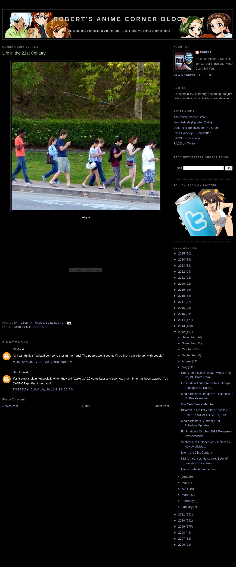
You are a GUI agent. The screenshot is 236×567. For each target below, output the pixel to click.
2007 (182, 538)
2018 (182, 295)
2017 (182, 301)
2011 (182, 514)
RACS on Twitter (185, 143)
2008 (182, 532)
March (186, 494)
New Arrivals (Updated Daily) (193, 122)
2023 (182, 265)
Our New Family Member (197, 404)
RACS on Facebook (187, 138)
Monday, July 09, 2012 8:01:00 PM (42, 362)
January (187, 507)
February (188, 501)
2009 (182, 526)
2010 (182, 520)
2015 (182, 314)
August (187, 361)
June (185, 476)
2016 (182, 307)
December (189, 337)
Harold (17, 372)
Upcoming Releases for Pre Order (196, 127)
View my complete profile (194, 75)
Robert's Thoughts (29, 327)
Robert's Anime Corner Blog (118, 19)
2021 (182, 277)
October (187, 349)
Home (86, 406)
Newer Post (10, 406)
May (185, 482)
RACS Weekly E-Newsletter (192, 133)
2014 (182, 320)
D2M (16, 349)
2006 (182, 544)
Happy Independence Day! (199, 469)
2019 (182, 289)
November (189, 343)
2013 (182, 326)
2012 (182, 332)
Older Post (162, 406)
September (189, 355)
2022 (182, 271)
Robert (205, 52)
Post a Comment (13, 399)
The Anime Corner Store (190, 117)
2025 (182, 253)
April (185, 488)
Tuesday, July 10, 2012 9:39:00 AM (43, 389)
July (185, 367)
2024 (182, 259)
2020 (182, 283)
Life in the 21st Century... (197, 452)
